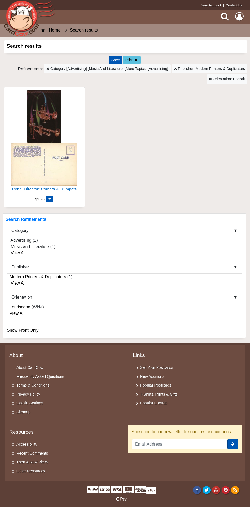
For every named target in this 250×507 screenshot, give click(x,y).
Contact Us (234, 5)
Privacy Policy (28, 394)
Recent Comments (32, 453)
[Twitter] (206, 490)
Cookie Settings (29, 403)
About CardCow (29, 367)
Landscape (20, 307)
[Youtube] (216, 490)
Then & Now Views (32, 462)
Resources (21, 432)
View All (18, 253)
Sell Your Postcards (156, 367)
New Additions (152, 376)
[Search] (225, 16)
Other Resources (30, 471)
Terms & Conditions (33, 385)
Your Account (211, 5)
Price (131, 60)
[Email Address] (179, 444)
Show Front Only (22, 330)
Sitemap (23, 412)
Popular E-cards (153, 403)
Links (139, 355)
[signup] (232, 444)
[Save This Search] (115, 60)
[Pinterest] (225, 490)
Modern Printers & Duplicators (38, 277)
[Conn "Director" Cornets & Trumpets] (44, 143)
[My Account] (239, 16)
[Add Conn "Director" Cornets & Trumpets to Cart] (49, 199)
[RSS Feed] (235, 490)
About (16, 355)
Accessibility (26, 444)
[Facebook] (197, 490)
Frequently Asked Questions (40, 376)
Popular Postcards (155, 385)
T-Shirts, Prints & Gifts (159, 394)
